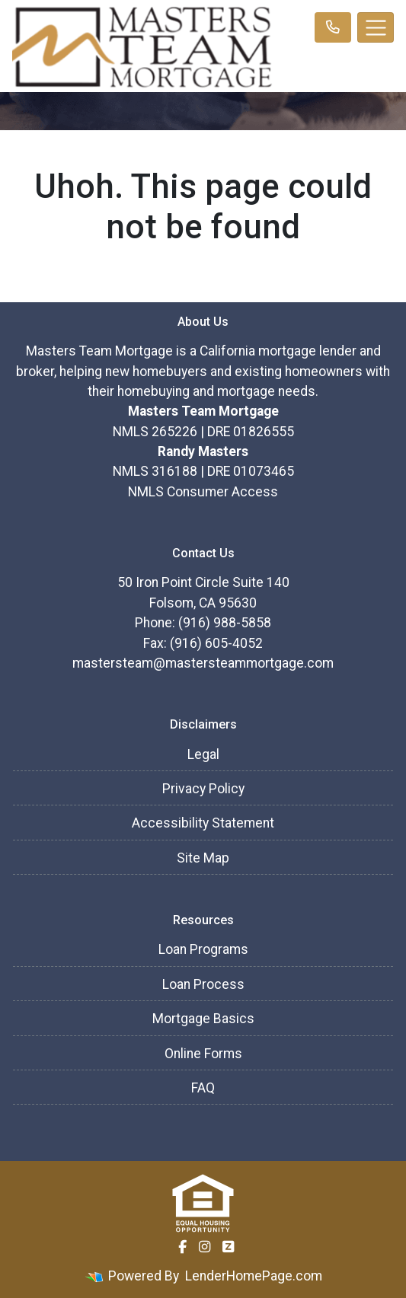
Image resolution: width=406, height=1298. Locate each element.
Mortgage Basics (203, 1018)
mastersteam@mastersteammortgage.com (203, 663)
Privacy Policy (203, 788)
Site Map (203, 858)
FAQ (203, 1087)
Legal (203, 754)
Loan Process (203, 984)
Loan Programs (203, 949)
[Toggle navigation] (375, 27)
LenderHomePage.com (253, 1276)
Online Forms (203, 1053)
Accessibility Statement (203, 823)
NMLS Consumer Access (203, 491)
